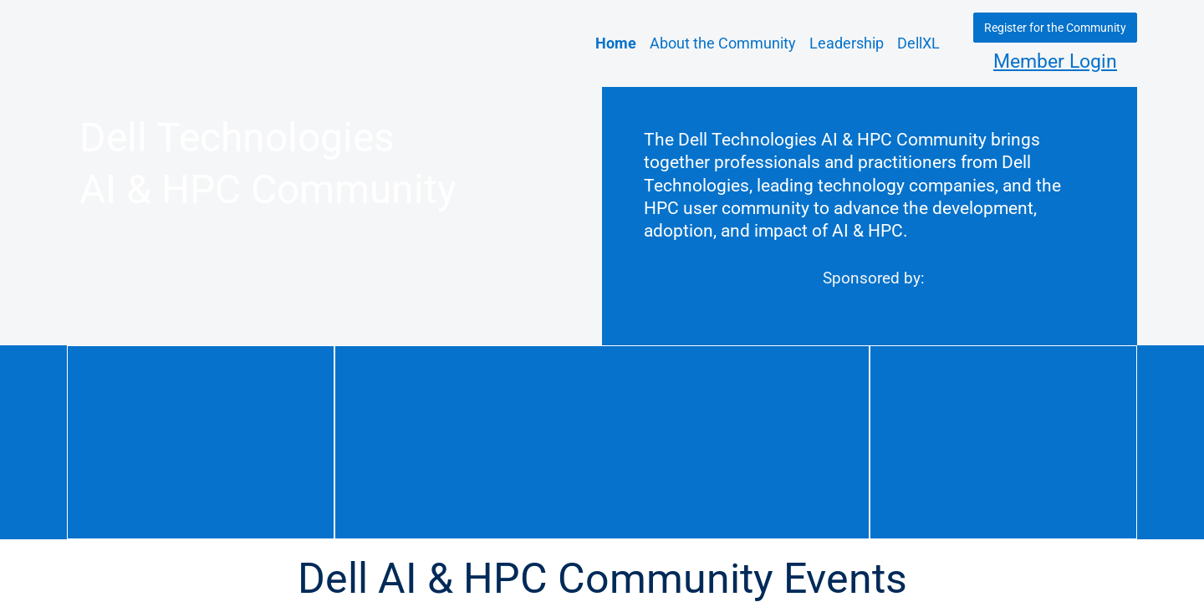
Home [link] (615, 43)
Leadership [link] (846, 43)
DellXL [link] (918, 43)
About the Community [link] (723, 43)
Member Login (1055, 61)
